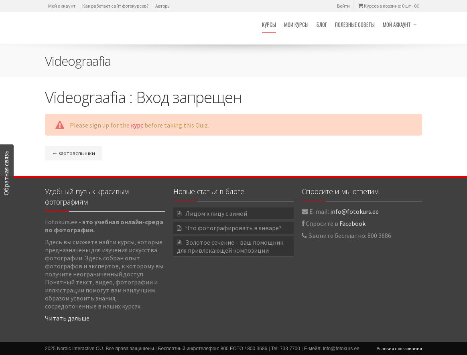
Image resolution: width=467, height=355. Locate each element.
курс (137, 125)
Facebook (352, 223)
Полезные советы (355, 24)
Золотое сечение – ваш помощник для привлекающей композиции (230, 246)
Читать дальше (67, 318)
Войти (343, 6)
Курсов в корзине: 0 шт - (388, 6)
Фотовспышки (73, 153)
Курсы (269, 24)
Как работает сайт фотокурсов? (115, 6)
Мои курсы (296, 24)
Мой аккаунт (61, 6)
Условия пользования (399, 348)
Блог (322, 24)
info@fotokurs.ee (354, 211)
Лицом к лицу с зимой (216, 213)
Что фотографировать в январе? (233, 228)
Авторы (163, 6)
